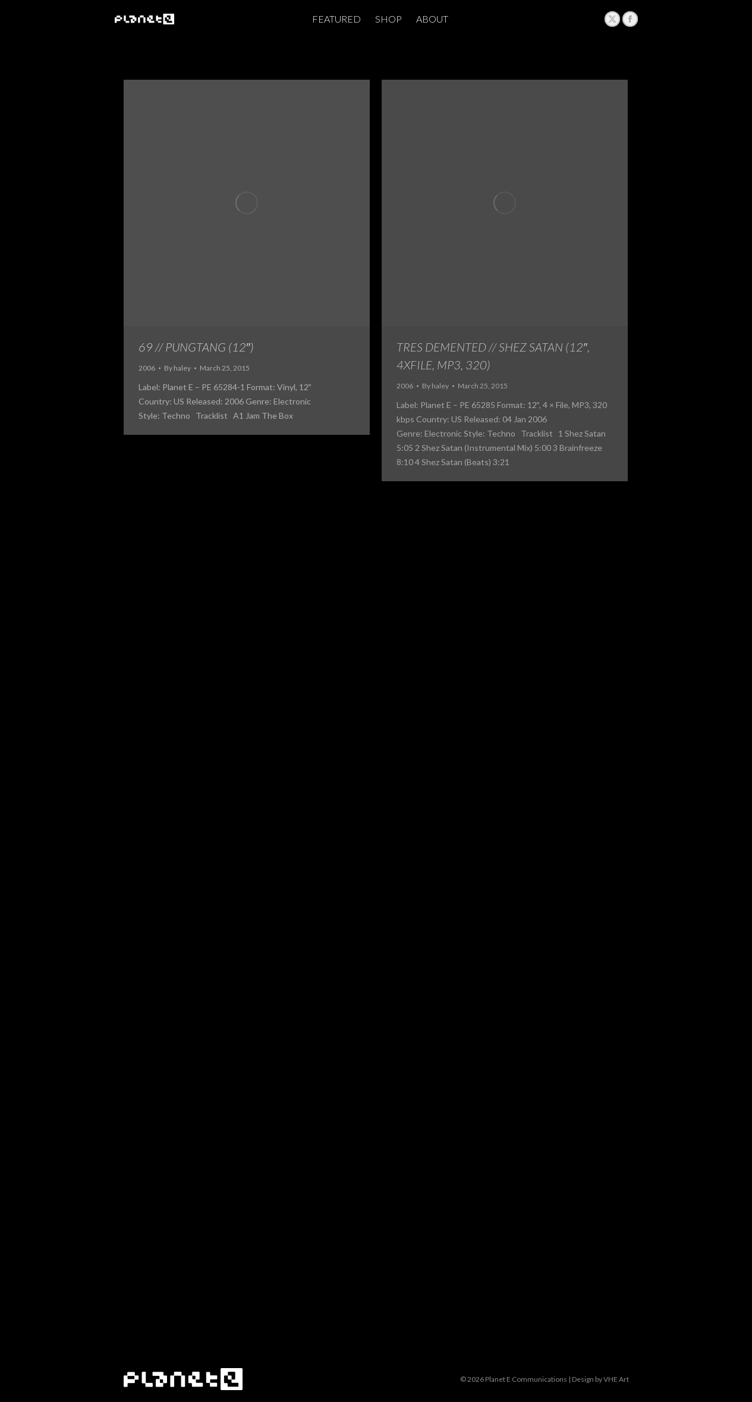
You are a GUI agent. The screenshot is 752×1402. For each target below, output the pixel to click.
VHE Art (616, 1379)
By (177, 367)
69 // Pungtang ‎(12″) (196, 347)
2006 (147, 367)
